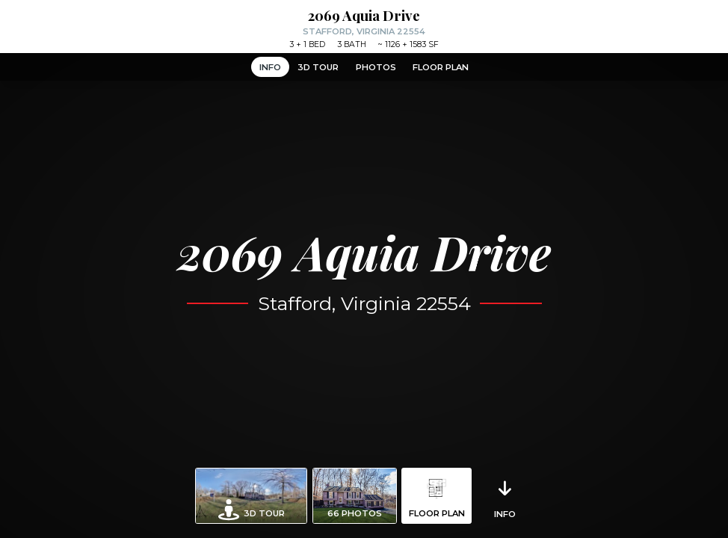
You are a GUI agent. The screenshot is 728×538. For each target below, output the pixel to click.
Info (270, 67)
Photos (376, 67)
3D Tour (318, 67)
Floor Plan (441, 67)
